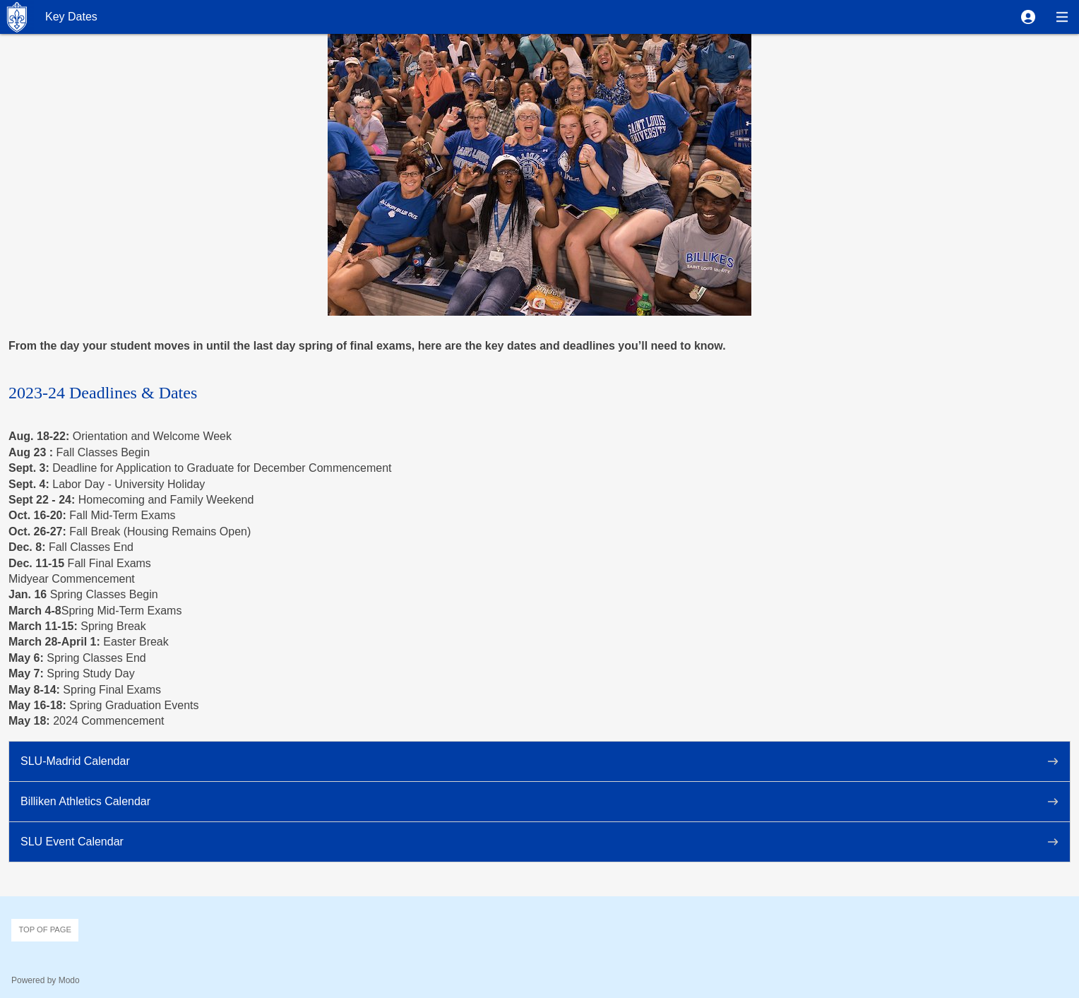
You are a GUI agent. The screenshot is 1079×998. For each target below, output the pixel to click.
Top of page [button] (44, 929)
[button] (1028, 17)
